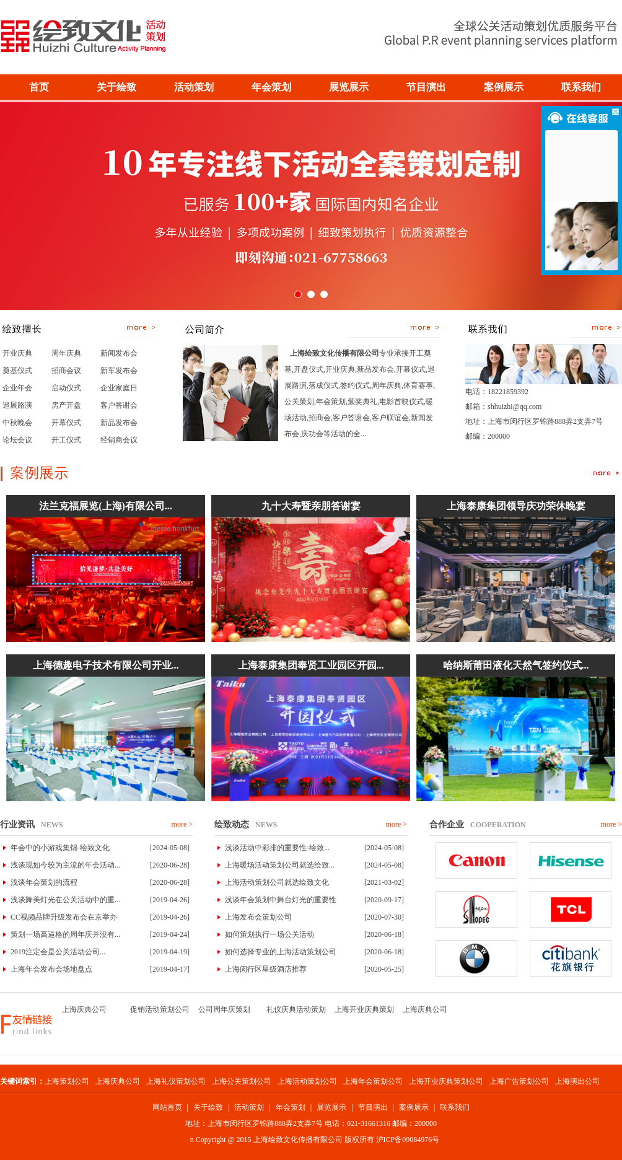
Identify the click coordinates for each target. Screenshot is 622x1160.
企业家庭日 (119, 388)
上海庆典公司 (84, 1009)
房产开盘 (66, 405)
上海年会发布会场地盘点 (51, 969)
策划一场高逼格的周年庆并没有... (65, 934)
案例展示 (414, 1107)
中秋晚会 (17, 422)
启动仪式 (66, 388)
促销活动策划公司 (160, 1009)
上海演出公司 (577, 1081)
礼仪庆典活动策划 (296, 1009)
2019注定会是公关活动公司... (58, 951)
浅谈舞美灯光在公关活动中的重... (65, 899)
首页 (39, 87)
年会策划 (290, 1107)
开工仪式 (66, 440)
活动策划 (249, 1107)
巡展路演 (17, 405)
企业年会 (17, 388)
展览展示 (331, 1107)
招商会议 (66, 370)
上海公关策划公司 (241, 1081)
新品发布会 (119, 422)
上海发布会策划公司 (258, 917)
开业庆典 (17, 353)
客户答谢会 (119, 405)
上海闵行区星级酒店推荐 (266, 969)
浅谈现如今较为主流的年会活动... (65, 865)
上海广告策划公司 (519, 1081)
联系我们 (455, 1107)
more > (182, 824)
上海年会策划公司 (373, 1081)
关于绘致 (208, 1107)
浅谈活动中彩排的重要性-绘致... (277, 847)
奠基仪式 (17, 370)
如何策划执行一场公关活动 (269, 934)
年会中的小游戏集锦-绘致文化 (60, 847)
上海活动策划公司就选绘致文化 (277, 882)
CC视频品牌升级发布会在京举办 (64, 917)
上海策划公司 (67, 1081)
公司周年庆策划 (224, 1009)
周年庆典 (66, 353)
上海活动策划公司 (307, 1081)
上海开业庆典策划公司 (446, 1081)
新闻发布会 (119, 353)
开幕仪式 (66, 422)
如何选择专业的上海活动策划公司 (280, 951)
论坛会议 (17, 440)
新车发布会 (119, 370)
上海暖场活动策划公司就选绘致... (280, 865)
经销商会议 (119, 440)
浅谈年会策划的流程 (44, 882)
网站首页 (167, 1107)
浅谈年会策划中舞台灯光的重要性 (280, 899)
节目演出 (373, 1107)
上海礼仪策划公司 (176, 1081)
